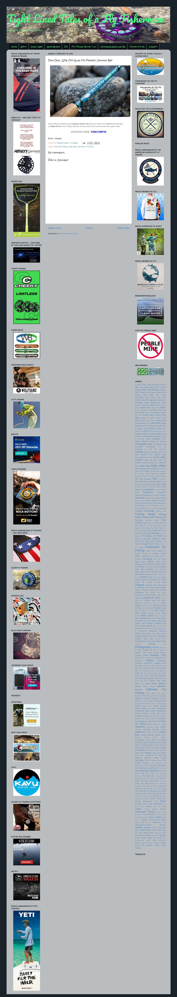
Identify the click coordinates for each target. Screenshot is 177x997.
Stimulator (138, 729)
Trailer (163, 801)
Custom (138, 463)
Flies (145, 523)
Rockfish (162, 676)
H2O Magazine (160, 569)
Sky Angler (152, 708)
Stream (163, 729)
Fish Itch (142, 508)
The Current (162, 768)
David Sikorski (161, 468)
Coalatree (143, 455)
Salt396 (152, 686)
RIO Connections (144, 671)
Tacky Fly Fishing (152, 748)
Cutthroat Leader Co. (150, 463)
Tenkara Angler (159, 758)
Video (158, 817)
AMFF (137, 392)
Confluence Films (145, 457)
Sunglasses (139, 740)
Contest (139, 460)
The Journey (158, 776)
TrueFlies (148, 806)
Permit (152, 644)
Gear (137, 556)
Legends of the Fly (151, 603)
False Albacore (152, 501)
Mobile (137, 616)
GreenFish (157, 564)
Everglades (155, 495)
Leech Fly (156, 600)
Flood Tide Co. (141, 525)
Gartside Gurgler (159, 553)
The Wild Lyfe (140, 791)
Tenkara (147, 758)
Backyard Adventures (142, 405)
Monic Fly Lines (160, 616)
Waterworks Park (159, 822)
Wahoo (163, 820)
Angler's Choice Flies (158, 392)
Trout (145, 804)
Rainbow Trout (158, 655)
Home (14, 47)
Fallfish (163, 498)
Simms (156, 706)
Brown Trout (155, 428)
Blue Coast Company (150, 420)
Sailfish (154, 684)
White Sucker (148, 833)
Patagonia (162, 636)
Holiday (143, 577)
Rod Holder (150, 678)
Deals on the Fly (152, 471)
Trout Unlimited (154, 804)
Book (137, 426)
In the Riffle (160, 582)
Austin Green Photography (145, 400)
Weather (163, 825)
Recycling (138, 661)
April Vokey (161, 395)
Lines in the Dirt (147, 605)
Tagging (163, 748)
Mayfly (144, 613)
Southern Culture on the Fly (147, 716)
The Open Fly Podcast (149, 781)
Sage (147, 684)
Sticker (163, 727)
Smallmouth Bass (142, 711)
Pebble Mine (161, 641)
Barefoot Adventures (142, 410)
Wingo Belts (155, 835)
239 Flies (155, 385)
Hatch (142, 572)
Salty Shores (161, 693)
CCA (164, 439)
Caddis (138, 434)
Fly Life (137, 533)
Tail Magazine (140, 750)
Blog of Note (148, 418)
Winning (162, 835)
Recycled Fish (161, 658)
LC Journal (145, 600)
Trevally (138, 804)
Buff (145, 431)
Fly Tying (152, 538)
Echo (158, 490)
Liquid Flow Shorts (159, 605)
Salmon (162, 683)
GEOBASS (145, 556)
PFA (164, 644)
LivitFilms (138, 608)
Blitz (164, 415)
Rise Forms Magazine (158, 671)
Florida (150, 525)
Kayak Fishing (141, 590)
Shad (158, 701)
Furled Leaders (157, 551)
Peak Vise (151, 641)
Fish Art (155, 506)
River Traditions (145, 676)
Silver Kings (147, 706)
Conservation (159, 457)
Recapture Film (150, 658)
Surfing (152, 743)
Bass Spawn (139, 413)
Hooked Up (157, 577)
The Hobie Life (148, 776)
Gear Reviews (53, 47)
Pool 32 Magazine (159, 650)
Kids (146, 592)
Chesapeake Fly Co (156, 447)
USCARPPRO (149, 814)
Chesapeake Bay (143, 444)
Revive (157, 668)
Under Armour (159, 809)
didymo (163, 474)
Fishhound (156, 508)
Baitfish (163, 408)
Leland (163, 603)
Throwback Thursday (142, 796)
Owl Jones (156, 634)
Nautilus (158, 623)
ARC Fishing (150, 397)
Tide (150, 796)
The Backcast (156, 763)
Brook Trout (143, 429)
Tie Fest (155, 796)
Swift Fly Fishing (141, 745)
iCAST (158, 580)
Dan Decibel (151, 469)
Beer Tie (138, 415)
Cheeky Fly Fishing (157, 441)
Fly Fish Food (157, 528)
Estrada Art (146, 495)
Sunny (148, 740)
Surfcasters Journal (142, 743)
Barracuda (153, 410)
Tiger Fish (162, 796)
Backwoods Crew (158, 403)
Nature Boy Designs (144, 623)
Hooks (163, 577)
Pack (164, 634)
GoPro (150, 561)
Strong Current (150, 737)
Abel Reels (149, 387)
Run (142, 683)
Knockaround (140, 595)
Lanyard (138, 598)
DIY (66, 47)
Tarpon (148, 753)
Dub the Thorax (155, 487)
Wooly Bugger (140, 838)
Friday (148, 551)
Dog (136, 482)
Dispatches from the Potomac (145, 476)
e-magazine (149, 489)
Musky (163, 618)
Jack (155, 585)
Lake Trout (162, 595)
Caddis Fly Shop (148, 434)
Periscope (138, 644)
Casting (157, 436)
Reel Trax (162, 666)
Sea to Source (143, 701)
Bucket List (139, 431)
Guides (142, 567)
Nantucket (162, 621)
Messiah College (154, 613)
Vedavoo (151, 817)
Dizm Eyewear (145, 479)
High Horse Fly (155, 574)
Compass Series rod (79, 124)
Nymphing (153, 631)
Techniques (149, 755)
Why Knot (158, 832)
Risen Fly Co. (141, 673)
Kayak (163, 587)
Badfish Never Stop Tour (149, 408)
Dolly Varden (143, 482)
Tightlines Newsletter (142, 798)
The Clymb (161, 765)
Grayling (138, 564)
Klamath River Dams (158, 592)
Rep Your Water (149, 668)
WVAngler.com (140, 840)
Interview (149, 585)
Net (164, 623)
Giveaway (147, 559)
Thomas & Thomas (159, 794)
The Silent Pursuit (148, 783)
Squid (155, 724)
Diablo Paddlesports (152, 474)
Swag (163, 743)
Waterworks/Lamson (143, 825)
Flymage (143, 544)
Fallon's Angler (140, 500)
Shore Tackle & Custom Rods (156, 703)
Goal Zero (157, 559)
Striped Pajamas (147, 735)
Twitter (138, 809)
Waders (145, 820)
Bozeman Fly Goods (147, 426)
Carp (158, 433)
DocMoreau (162, 479)
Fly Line (144, 533)
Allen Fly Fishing (61, 147)
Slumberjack (161, 708)
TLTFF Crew (155, 799)
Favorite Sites (137, 47)
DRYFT (145, 487)
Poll (150, 650)
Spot (149, 724)
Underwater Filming (145, 812)
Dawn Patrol (139, 471)
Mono (137, 618)
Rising (150, 673)
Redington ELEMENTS (144, 663)
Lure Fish (138, 610)
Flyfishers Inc (160, 541)
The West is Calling (159, 788)
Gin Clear (155, 556)
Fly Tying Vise (147, 541)
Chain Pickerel (141, 441)
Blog (137, 417)
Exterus (163, 495)
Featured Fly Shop (145, 503)
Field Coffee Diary (159, 503)
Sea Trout (152, 701)
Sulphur (163, 737)
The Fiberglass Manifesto (147, 770)
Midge (163, 613)
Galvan (144, 553)
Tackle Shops (140, 748)
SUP (153, 740)
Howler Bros (140, 580)
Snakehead (161, 711)
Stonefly (155, 729)
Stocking (146, 729)
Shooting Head (140, 703)
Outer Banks (146, 634)
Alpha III (53, 126)
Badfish (152, 405)
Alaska (163, 387)
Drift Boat (146, 484)
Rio (136, 671)
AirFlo (157, 387)
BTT (164, 429)
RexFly (163, 668)
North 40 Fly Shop (159, 626)
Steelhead (140, 726)
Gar (150, 553)
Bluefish (143, 423)
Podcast (145, 650)
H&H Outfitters (147, 569)
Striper (157, 735)
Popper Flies (140, 653)
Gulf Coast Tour (150, 567)
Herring (147, 574)
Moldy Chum (146, 615)
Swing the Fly (153, 745)
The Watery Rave (146, 788)
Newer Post (54, 228)
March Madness (160, 610)
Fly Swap (143, 539)
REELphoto (138, 668)
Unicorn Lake (161, 812)
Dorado (158, 482)
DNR (154, 479)
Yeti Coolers (147, 845)
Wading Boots (154, 820)
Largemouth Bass (151, 597)
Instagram (140, 585)
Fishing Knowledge (145, 511)
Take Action (151, 750)
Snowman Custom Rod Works (154, 713)
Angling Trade (141, 395)
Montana (143, 618)
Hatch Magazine (152, 572)
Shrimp (138, 706)
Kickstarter (139, 592)
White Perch (151, 830)
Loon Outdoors (155, 608)
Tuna (164, 806)
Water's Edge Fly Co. (143, 822)
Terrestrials (139, 760)
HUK (147, 580)
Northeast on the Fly (142, 628)
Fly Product (153, 533)
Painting (138, 636)
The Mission (151, 778)
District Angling (161, 476)
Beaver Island (160, 413)
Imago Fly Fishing (143, 582)
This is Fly (147, 794)
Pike (139, 650)
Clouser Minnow (150, 452)
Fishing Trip (160, 517)
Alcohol (138, 390)
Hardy (137, 572)
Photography (143, 647)
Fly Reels (81, 147)
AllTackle (162, 390)
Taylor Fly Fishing (159, 753)
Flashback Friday (152, 520)
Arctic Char (161, 397)
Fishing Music (145, 514)
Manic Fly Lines (147, 610)
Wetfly (142, 830)
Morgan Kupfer (63, 143)
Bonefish (156, 423)
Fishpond (139, 520)
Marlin (137, 613)
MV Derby (139, 621)
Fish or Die (149, 508)
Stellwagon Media (152, 727)
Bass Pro (162, 410)
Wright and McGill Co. (156, 838)
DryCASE (138, 487)
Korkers (154, 595)
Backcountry (161, 400)
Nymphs (162, 631)
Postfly (150, 652)
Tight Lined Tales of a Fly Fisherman (85, 18)
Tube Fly (156, 806)
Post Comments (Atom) (68, 234)
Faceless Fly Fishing (152, 498)
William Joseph (144, 835)
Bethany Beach (149, 415)
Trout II (109, 124)
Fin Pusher (148, 505)
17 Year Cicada (146, 385)
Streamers (140, 732)
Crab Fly (162, 460)
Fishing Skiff (148, 517)
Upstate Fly (139, 814)
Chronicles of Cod (143, 449)
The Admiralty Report (156, 760)
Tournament (147, 801)
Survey (158, 743)
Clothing (139, 452)
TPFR (156, 801)
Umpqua (147, 809)
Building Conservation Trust (157, 431)
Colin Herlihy (154, 455)
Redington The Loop (151, 665)
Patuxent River (160, 639)
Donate (152, 482)
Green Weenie (147, 564)
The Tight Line (148, 786)
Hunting (152, 580)
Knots (148, 595)
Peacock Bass (141, 641)
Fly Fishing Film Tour (157, 531)
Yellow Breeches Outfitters (150, 843)
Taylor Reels (139, 755)
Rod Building (140, 678)
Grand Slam (161, 562)
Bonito (163, 423)
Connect (153, 47)
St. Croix (162, 724)
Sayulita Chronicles (142, 696)
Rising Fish (157, 673)
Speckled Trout (154, 721)
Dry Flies (161, 484)
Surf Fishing (161, 740)
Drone (153, 484)
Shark (163, 701)
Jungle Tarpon (150, 587)
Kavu (158, 587)
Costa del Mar (150, 460)
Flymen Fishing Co (154, 544)
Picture (155, 647)
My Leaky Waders (150, 621)
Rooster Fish (154, 681)
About (24, 47)
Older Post (123, 228)
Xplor (148, 840)
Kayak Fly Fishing (157, 590)
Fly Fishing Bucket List (84, 47)
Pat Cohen (153, 636)
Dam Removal (141, 469)
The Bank (152, 765)
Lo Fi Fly (145, 608)
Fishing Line (161, 511)
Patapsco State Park (144, 639)
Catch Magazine (153, 439)
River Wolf (154, 676)
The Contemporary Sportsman (146, 768)
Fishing (163, 508)
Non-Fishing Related (143, 626)
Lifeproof (138, 605)
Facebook (140, 498)
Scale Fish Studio (155, 696)
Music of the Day (153, 618)
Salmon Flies (141, 686)
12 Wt (137, 385)
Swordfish (162, 745)
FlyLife (137, 544)
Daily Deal (73, 147)
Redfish (149, 660)
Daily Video (158, 465)
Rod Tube (158, 678)
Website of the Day (152, 828)
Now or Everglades (156, 628)
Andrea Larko (145, 392)
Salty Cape (150, 693)
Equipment (148, 492)
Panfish (145, 636)
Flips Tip (162, 523)
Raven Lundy (140, 658)
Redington (162, 661)
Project (156, 653)
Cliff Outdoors (160, 449)
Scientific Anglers (151, 698)
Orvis (137, 633)
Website (139, 827)
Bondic (149, 423)
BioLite (158, 415)
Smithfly (153, 711)
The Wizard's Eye (154, 791)
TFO (146, 760)
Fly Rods (89, 147)
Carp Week (36, 47)
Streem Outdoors (152, 732)
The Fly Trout (147, 773)
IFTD (164, 580)
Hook (150, 577)
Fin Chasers (139, 506)
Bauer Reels (149, 412)
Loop (164, 608)
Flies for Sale (153, 523)
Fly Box (146, 528)
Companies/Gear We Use (112, 47)
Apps (151, 395)
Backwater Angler (142, 403)
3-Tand (161, 385)
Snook (137, 713)
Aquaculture (139, 397)
